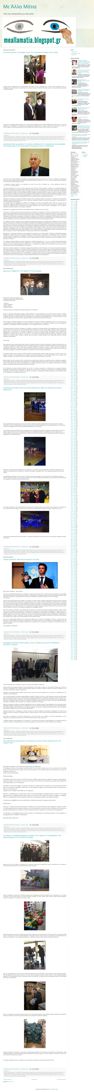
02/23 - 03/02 (73, 373)
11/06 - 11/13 (73, 575)
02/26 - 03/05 (73, 599)
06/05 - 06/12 (73, 546)
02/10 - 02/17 (73, 294)
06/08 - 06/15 (73, 395)
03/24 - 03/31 (73, 303)
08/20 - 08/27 (73, 635)
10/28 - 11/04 (73, 272)
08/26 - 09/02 (73, 259)
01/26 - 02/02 (73, 368)
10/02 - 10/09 (73, 568)
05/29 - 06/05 (73, 545)
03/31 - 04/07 (73, 305)
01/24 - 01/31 (73, 518)
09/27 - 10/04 (73, 493)
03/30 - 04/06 (73, 381)
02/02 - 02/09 (73, 369)
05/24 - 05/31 (73, 469)
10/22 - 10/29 (73, 649)
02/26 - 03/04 (73, 223)
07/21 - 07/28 (73, 328)
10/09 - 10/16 (73, 570)
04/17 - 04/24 (73, 536)
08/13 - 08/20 (73, 634)
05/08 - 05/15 (73, 540)
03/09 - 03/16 (73, 376)
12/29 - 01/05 (73, 362)
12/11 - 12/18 (73, 207)
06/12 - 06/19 (73, 548)
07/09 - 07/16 (73, 627)
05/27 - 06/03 (73, 242)
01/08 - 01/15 (73, 212)
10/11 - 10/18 (73, 496)
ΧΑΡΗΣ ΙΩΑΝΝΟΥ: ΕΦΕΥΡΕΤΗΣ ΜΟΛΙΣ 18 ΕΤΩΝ (21, 559)
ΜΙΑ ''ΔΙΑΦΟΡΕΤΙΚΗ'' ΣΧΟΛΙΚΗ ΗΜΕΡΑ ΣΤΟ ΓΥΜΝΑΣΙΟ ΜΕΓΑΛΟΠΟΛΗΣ (84, 108)
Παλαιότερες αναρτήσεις (61, 1079)
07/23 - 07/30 (73, 630)
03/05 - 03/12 (73, 600)
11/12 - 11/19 (73, 653)
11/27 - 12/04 (73, 204)
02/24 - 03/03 (73, 297)
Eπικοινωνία (74, 54)
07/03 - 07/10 (73, 552)
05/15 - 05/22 (73, 542)
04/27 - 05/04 (73, 387)
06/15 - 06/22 (73, 397)
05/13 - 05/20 (73, 239)
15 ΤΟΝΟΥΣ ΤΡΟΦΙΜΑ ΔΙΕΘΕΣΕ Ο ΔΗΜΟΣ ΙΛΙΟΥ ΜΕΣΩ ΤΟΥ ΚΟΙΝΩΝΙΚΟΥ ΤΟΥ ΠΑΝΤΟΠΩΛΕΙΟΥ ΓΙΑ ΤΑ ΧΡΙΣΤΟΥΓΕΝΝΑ (32, 836)
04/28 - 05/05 (73, 311)
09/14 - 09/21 (73, 416)
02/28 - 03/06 (73, 526)
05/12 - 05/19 (73, 313)
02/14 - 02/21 (73, 523)
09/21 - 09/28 (73, 417)
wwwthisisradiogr (45, 180)
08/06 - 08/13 (73, 633)
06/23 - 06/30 (73, 322)
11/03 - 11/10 (73, 350)
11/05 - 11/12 (73, 652)
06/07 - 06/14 (73, 472)
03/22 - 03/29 (73, 455)
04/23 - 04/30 (73, 611)
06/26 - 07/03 (73, 551)
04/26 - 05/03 (73, 463)
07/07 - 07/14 (73, 325)
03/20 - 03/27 (73, 530)
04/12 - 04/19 (73, 460)
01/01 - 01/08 (73, 211)
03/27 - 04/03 (73, 532)
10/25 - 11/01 (73, 499)
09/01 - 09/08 (73, 337)
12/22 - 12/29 (73, 360)
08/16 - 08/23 (73, 485)
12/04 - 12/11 (73, 205)
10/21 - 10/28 (73, 271)
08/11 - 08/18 (73, 332)
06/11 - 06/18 (73, 621)
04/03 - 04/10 (73, 533)
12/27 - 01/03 (73, 513)
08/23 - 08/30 (73, 486)
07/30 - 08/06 (73, 631)
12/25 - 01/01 (73, 210)
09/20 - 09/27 (73, 492)
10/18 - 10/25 (73, 498)
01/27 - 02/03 (73, 292)
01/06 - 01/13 (73, 287)
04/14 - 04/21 (73, 308)
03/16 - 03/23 (73, 378)
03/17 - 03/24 (73, 302)
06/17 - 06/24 (73, 246)
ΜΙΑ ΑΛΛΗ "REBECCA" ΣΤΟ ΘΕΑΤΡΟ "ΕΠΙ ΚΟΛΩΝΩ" (22, 271)
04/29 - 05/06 (73, 236)
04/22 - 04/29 (73, 234)
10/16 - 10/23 (73, 571)
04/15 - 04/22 (73, 233)
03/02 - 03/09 (73, 375)
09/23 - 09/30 (73, 265)
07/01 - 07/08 (73, 249)
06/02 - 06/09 (73, 318)
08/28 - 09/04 (73, 561)
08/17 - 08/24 (73, 410)
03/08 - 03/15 (73, 452)
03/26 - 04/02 (73, 605)
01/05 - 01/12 (73, 363)
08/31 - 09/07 (73, 413)
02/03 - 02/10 (73, 293)
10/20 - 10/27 (73, 347)
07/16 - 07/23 (73, 628)
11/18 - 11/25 (73, 277)
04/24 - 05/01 (73, 537)
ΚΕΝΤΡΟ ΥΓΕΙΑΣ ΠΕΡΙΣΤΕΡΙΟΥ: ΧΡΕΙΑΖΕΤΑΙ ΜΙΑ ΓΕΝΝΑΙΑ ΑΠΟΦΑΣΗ (84, 90)
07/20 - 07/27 (73, 404)
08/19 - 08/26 (73, 258)
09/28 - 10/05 (73, 419)
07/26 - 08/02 (73, 482)
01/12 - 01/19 (73, 365)
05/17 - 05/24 (73, 467)
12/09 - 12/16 (73, 281)
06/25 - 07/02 (73, 624)
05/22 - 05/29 (73, 543)
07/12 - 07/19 (73, 479)
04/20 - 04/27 (73, 385)
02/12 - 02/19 (73, 220)
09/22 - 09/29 (73, 341)
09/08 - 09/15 (73, 338)
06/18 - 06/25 (73, 622)
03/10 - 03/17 (73, 300)
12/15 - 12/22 (73, 359)
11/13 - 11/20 (73, 201)
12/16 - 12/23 (73, 283)
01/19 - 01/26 (73, 366)
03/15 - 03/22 (73, 454)
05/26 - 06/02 (73, 316)
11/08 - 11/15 (73, 502)
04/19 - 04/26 (73, 461)
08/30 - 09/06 (73, 488)
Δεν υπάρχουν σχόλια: (25, 133)
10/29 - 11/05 (73, 650)
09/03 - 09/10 (73, 638)
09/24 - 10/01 (73, 643)
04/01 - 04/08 (73, 230)
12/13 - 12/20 (73, 510)
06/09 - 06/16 (73, 319)
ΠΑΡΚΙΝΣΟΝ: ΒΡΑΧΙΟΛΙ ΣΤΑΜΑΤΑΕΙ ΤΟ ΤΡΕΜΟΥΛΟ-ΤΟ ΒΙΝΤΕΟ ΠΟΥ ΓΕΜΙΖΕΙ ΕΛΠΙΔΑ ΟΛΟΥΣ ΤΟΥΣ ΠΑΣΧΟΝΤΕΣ (84, 62)
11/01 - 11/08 (73, 501)
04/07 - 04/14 (73, 306)
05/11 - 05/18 (73, 390)
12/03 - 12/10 (73, 657)
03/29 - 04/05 (73, 457)
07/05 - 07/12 (73, 477)
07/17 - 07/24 (73, 555)
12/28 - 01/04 (73, 438)
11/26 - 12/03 (73, 656)
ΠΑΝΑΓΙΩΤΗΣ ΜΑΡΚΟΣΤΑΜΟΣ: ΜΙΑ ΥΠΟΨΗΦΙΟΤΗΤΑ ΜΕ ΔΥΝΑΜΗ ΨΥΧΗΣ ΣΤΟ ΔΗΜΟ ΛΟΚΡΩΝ (84, 72)
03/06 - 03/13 (73, 527)
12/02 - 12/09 (73, 280)
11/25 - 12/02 (73, 278)
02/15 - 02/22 (73, 448)
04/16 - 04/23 (73, 609)
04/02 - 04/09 (73, 606)
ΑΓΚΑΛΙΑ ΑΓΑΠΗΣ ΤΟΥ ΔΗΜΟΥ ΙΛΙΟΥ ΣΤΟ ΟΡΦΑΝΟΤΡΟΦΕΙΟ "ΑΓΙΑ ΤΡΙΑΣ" (30, 52)
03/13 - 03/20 (73, 529)
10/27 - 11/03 (73, 349)
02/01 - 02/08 (73, 445)
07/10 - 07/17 (73, 554)
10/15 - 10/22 (73, 647)
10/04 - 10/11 (73, 495)
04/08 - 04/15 (73, 231)
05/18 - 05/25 (73, 391)
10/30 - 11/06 (73, 574)
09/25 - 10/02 (73, 567)
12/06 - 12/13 (73, 508)
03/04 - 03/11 (73, 224)
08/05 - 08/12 (73, 256)
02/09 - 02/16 (73, 371)
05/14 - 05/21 (73, 615)
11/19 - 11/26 (73, 655)
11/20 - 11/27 (73, 202)
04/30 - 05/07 (73, 612)
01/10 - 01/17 (73, 515)
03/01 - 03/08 (73, 451)
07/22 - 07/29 (73, 253)
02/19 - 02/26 (73, 221)
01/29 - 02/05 (73, 217)
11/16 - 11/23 (73, 429)
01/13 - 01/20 (73, 289)
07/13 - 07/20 (73, 403)
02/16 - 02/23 (73, 372)
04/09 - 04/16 (73, 608)
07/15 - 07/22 (73, 252)
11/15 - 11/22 (73, 504)
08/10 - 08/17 (73, 409)
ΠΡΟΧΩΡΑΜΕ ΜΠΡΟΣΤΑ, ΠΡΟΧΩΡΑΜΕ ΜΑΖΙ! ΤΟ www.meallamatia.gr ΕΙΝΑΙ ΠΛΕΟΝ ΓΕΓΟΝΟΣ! (81, 135)
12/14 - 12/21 (73, 435)
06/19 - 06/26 (73, 549)
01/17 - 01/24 (73, 517)
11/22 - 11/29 (73, 505)
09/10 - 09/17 (73, 640)
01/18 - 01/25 (73, 442)
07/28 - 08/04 (73, 330)
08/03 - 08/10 (73, 407)
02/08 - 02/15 (73, 447)
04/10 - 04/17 (73, 534)
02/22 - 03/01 (73, 450)
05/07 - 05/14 (73, 614)
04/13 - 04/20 (73, 384)
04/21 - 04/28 (73, 309)
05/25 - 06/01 (73, 392)
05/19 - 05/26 (73, 315)
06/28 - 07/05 (73, 476)
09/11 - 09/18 (73, 564)
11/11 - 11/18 (73, 275)
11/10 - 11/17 (73, 352)
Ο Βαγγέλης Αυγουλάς (76, 53)
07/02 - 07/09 (73, 625)
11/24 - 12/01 (73, 354)
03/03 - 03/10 (73, 299)
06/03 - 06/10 (73, 243)
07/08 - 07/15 (73, 251)
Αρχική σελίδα (34, 1079)
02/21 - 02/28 (73, 524)
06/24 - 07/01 (73, 248)
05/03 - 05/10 (73, 464)
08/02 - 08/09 (73, 483)
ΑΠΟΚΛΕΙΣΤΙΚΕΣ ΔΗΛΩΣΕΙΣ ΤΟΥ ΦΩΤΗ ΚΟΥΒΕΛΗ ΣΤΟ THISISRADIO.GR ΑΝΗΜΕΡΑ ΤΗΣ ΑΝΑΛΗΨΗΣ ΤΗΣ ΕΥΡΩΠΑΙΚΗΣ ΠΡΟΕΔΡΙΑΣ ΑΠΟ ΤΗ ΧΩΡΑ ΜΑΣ (34, 145)
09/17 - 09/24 (73, 641)
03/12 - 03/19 (73, 602)
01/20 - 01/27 (73, 290)
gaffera (50, 1089)
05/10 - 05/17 (73, 466)
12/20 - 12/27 (73, 511)
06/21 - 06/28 (73, 474)
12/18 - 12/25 (73, 208)
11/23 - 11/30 (73, 431)
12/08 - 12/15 (73, 357)
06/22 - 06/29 (73, 398)
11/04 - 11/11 (73, 274)
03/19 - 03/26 (73, 603)
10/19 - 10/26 (73, 423)
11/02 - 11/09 (73, 426)
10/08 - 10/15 (73, 646)
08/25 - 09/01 (73, 335)
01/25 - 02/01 (73, 444)
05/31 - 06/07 (73, 470)
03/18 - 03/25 (73, 227)
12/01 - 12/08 (73, 356)
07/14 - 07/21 (73, 327)
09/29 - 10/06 (73, 343)
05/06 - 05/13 (73, 237)
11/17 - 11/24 (73, 353)
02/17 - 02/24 (73, 296)
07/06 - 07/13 (73, 401)
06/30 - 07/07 (73, 324)
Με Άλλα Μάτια (19, 6)
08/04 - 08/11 (73, 331)
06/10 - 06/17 (73, 245)
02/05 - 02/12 (73, 218)
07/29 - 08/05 (73, 255)
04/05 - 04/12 (73, 458)
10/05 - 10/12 (73, 420)
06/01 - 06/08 (73, 394)
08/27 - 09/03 (73, 637)
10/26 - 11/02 (73, 425)
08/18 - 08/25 (73, 334)
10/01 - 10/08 (73, 644)
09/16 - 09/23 (73, 264)
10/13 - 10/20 (73, 346)
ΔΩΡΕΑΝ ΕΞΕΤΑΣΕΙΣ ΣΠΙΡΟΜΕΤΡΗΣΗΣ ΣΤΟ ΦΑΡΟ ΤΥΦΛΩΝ (84, 80)
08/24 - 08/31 (73, 412)
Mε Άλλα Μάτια (75, 153)
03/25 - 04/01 (73, 229)
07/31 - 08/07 (73, 558)
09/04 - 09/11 (73, 562)
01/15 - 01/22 (73, 214)
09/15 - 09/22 (73, 340)
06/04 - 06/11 (73, 619)
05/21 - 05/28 (73, 616)
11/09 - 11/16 (73, 428)
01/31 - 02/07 (73, 520)
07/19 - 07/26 (73, 480)
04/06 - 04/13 (73, 382)
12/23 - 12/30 (73, 284)
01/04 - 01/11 (73, 439)
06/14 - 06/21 (73, 473)
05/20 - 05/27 (73, 240)
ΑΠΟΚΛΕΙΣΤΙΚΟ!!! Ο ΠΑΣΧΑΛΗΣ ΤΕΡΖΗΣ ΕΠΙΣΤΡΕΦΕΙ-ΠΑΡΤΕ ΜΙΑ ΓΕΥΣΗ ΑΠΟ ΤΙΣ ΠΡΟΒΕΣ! (84, 127)
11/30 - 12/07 (73, 432)
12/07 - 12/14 (73, 433)
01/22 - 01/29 (73, 215)
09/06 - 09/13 (73, 489)
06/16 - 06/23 (73, 321)
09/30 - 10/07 (73, 267)
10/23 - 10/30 (73, 573)
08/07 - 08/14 (73, 559)
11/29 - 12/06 (73, 507)
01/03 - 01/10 (73, 514)
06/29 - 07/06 (73, 400)
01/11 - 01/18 (73, 441)
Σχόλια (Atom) (11, 1081)
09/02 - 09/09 (73, 261)
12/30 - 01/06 (73, 286)
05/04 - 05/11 (73, 388)
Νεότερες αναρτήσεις (8, 1079)
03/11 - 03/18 (73, 226)
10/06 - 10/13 (73, 344)
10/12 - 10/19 (73, 422)
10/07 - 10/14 (73, 268)
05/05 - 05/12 (73, 312)
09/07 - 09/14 (73, 414)
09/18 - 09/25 (73, 565)
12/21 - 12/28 (73, 436)
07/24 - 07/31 (73, 556)
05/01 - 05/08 (73, 539)
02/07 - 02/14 (73, 521)
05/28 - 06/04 (73, 618)
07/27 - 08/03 (73, 406)
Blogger (56, 1089)
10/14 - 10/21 (73, 270)
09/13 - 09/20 (73, 491)
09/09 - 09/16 (73, 262)
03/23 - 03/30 (73, 379)
